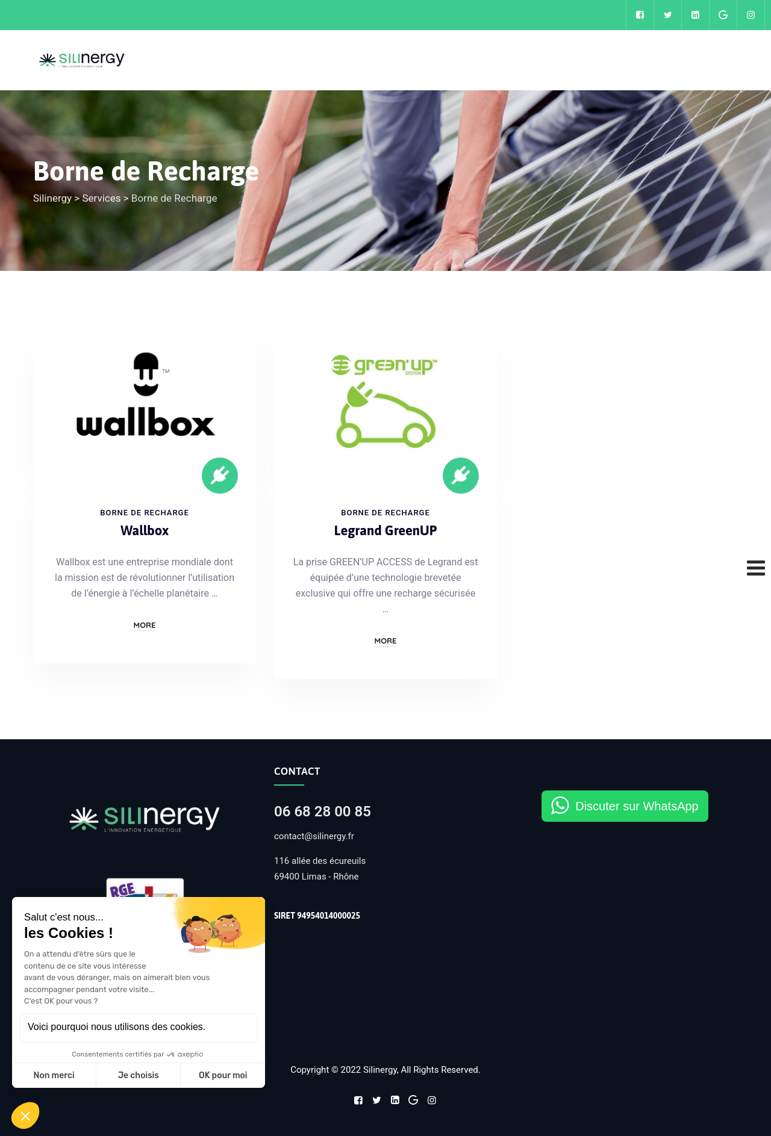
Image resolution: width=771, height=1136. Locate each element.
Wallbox (144, 530)
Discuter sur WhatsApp (637, 806)
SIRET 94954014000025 (317, 915)
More (145, 625)
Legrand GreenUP (385, 530)
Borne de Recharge (144, 512)
